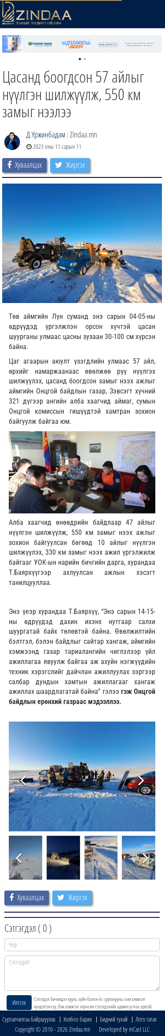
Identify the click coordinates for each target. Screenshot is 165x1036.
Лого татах (146, 1019)
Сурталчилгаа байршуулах (28, 1019)
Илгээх (19, 1002)
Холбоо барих (77, 1019)
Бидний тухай (114, 1019)
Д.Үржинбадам (45, 134)
